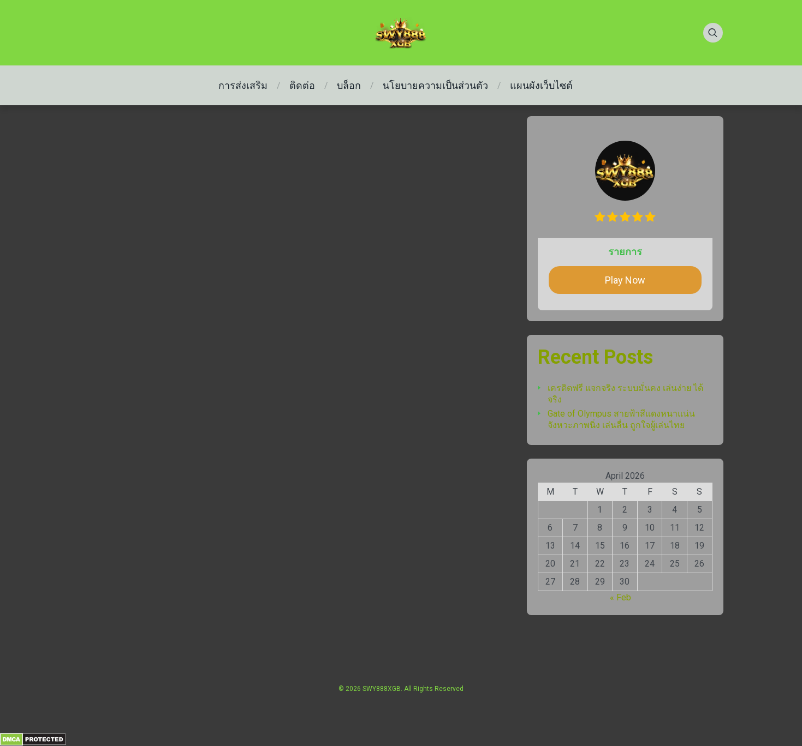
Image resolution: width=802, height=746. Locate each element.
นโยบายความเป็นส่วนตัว (435, 85)
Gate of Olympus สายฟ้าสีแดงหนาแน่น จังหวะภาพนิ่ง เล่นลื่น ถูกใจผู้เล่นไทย (621, 419)
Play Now (625, 280)
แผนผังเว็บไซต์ (541, 85)
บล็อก (349, 85)
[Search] (713, 33)
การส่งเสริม (243, 85)
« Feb (620, 597)
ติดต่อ (302, 85)
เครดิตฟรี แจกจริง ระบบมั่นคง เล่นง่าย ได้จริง (625, 394)
